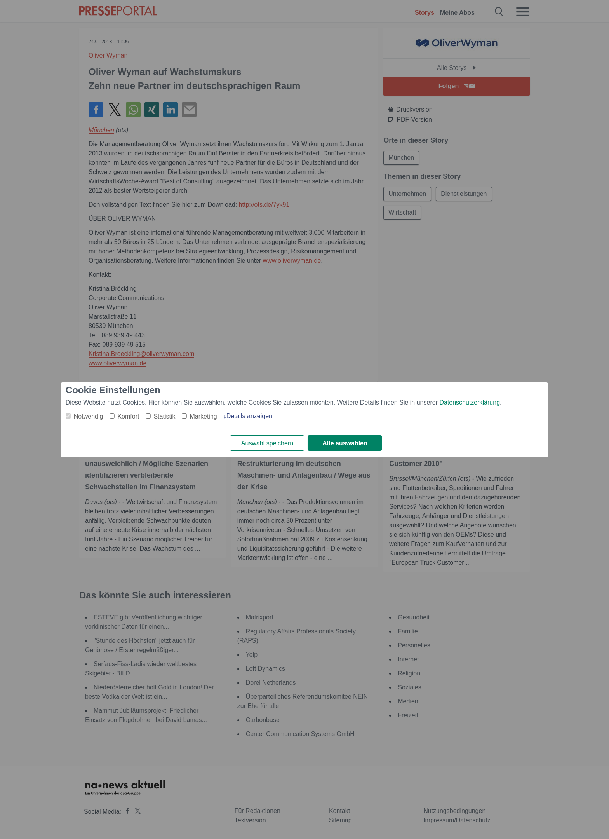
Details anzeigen (249, 416)
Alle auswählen (344, 443)
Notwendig (88, 416)
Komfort (128, 416)
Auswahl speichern (267, 443)
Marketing (203, 416)
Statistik (164, 416)
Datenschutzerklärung (469, 402)
